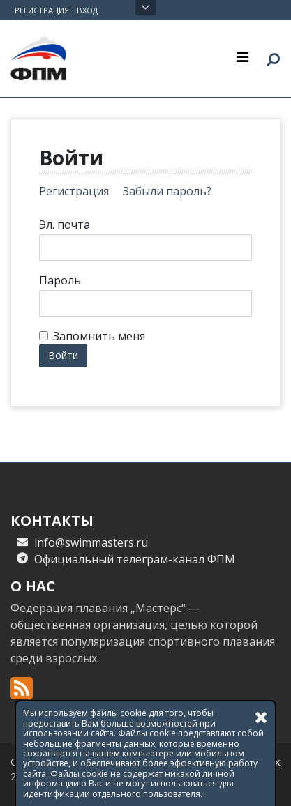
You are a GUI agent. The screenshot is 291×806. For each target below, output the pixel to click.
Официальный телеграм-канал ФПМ (134, 559)
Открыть (145, 7)
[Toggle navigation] (242, 56)
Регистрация (42, 10)
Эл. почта (64, 224)
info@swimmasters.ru (91, 542)
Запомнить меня (99, 336)
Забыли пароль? (167, 191)
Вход (87, 10)
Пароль (60, 280)
